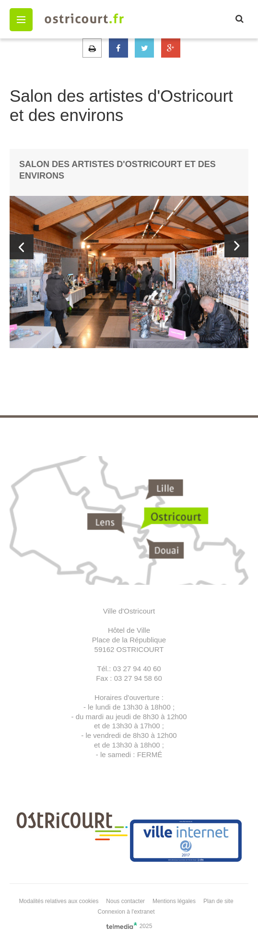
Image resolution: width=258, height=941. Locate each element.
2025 (129, 925)
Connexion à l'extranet (125, 911)
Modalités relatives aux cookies (58, 901)
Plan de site (218, 901)
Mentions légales (174, 901)
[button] (21, 19)
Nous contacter (125, 901)
